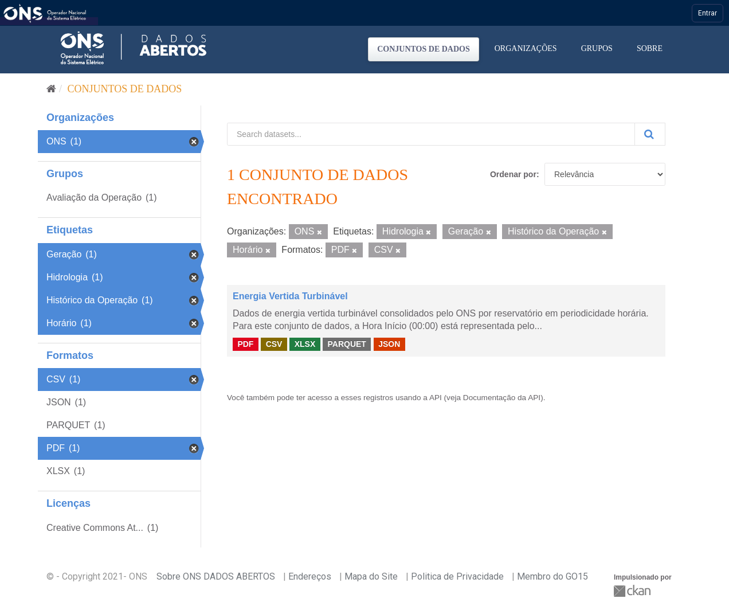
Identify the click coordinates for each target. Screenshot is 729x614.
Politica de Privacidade (457, 576)
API (435, 397)
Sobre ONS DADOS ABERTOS (215, 576)
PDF (245, 344)
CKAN (633, 591)
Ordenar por (513, 174)
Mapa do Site (371, 576)
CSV (274, 344)
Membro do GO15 (552, 576)
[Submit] (649, 134)
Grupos (597, 48)
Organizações (526, 48)
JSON (389, 344)
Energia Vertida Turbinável (290, 296)
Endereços (309, 576)
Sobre (650, 48)
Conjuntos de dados (423, 49)
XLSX (305, 344)
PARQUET (346, 344)
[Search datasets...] (431, 134)
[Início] (51, 89)
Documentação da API (501, 397)
